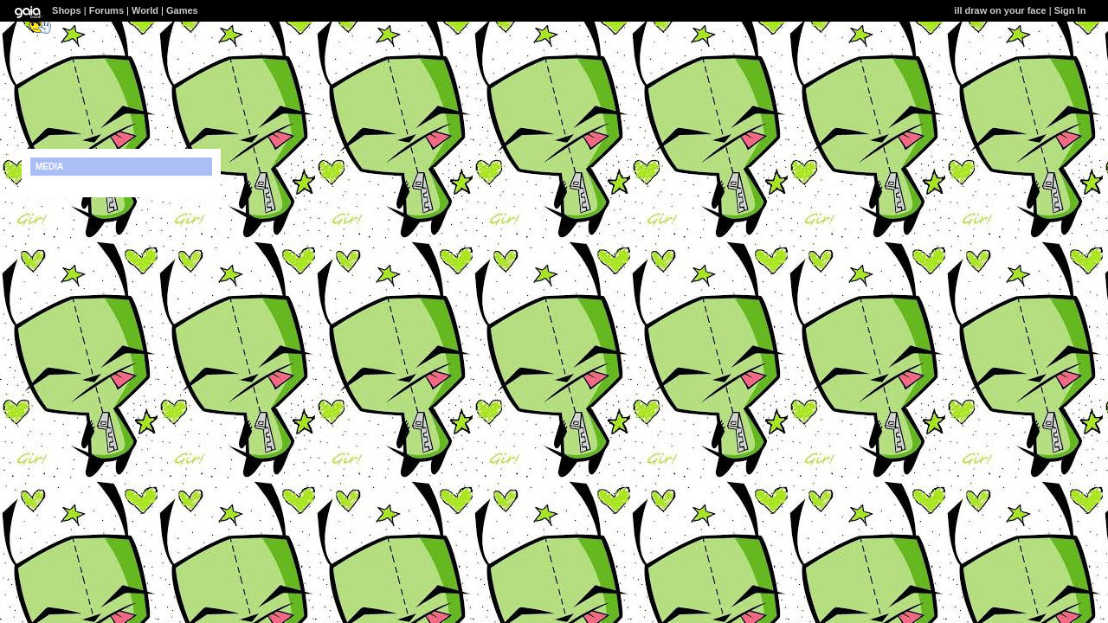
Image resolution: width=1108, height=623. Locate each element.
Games (182, 10)
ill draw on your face (1000, 10)
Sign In (1070, 10)
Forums (106, 10)
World (145, 10)
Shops (66, 10)
